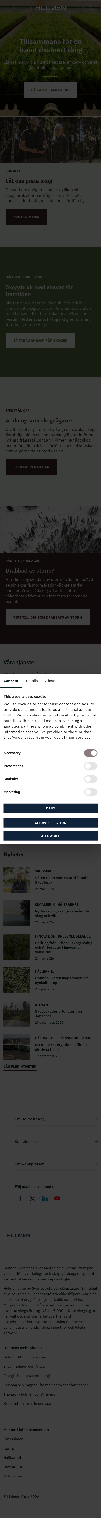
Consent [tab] (11, 680)
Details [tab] (32, 680)
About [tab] (50, 680)
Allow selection (50, 823)
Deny (50, 808)
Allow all (50, 836)
